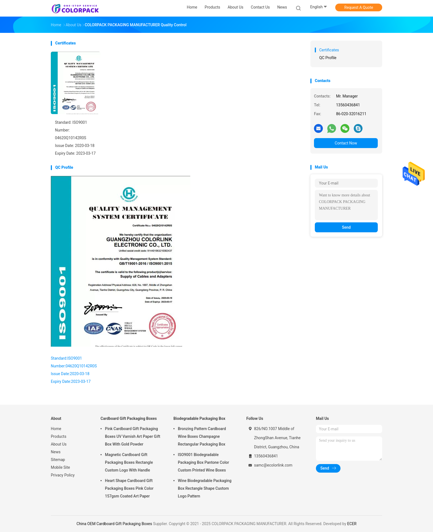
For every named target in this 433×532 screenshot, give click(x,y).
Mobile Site (60, 467)
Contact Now (346, 143)
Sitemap (58, 459)
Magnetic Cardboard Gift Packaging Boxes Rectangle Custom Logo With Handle (129, 462)
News (55, 452)
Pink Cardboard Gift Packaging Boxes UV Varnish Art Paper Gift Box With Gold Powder (132, 436)
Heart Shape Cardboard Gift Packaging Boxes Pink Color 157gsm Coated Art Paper (129, 488)
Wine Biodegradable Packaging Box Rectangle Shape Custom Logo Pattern (204, 488)
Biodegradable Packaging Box (199, 418)
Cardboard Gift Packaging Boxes (129, 418)
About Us (59, 444)
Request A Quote (358, 7)
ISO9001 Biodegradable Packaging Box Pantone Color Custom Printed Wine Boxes (203, 462)
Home (56, 428)
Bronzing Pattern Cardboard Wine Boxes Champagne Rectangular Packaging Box (202, 436)
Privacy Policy (63, 475)
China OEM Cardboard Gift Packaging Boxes (114, 524)
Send (346, 227)
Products (58, 436)
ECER (352, 524)
